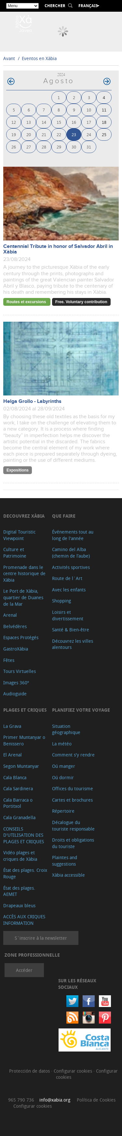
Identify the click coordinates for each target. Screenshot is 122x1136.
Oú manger (63, 766)
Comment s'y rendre (73, 755)
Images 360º (16, 682)
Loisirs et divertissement (67, 615)
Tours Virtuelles (19, 671)
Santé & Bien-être (70, 629)
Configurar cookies (73, 1071)
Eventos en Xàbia (39, 58)
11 (104, 109)
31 (89, 146)
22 (59, 134)
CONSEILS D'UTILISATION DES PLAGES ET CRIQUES (23, 835)
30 (74, 146)
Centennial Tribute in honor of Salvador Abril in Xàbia (58, 249)
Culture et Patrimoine (14, 552)
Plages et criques (25, 710)
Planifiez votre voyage (81, 710)
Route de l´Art (67, 578)
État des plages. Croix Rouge (25, 873)
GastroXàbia (15, 649)
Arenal (10, 615)
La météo (62, 744)
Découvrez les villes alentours (72, 644)
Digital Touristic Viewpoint (19, 535)
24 (89, 134)
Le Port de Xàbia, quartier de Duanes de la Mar (23, 597)
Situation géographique (66, 729)
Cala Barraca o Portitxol (18, 803)
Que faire (63, 516)
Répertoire (63, 811)
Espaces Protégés (20, 637)
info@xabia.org (54, 1100)
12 (13, 122)
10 (89, 109)
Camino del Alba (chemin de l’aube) (71, 552)
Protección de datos (30, 1071)
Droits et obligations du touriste (73, 843)
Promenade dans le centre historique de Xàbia (24, 573)
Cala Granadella (19, 817)
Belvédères (15, 626)
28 (44, 146)
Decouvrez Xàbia (24, 516)
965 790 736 (21, 1100)
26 (13, 146)
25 (104, 134)
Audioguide (15, 694)
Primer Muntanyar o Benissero (24, 740)
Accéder (24, 970)
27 (28, 146)
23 (74, 134)
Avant (9, 58)
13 (28, 122)
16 (74, 122)
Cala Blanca (14, 777)
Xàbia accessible (68, 875)
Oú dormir (63, 777)
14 (44, 122)
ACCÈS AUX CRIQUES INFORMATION (24, 919)
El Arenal (12, 755)
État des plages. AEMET (19, 891)
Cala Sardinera (18, 788)
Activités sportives (71, 567)
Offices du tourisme (72, 788)
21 (44, 134)
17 (89, 122)
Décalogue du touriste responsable (73, 825)
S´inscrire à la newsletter (41, 938)
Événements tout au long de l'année (72, 535)
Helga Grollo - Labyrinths (32, 401)
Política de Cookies (96, 1100)
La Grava (12, 726)
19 (13, 134)
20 (28, 134)
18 (104, 122)
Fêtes (8, 660)
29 (59, 146)
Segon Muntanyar (21, 766)
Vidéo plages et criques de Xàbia (20, 855)
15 (59, 122)
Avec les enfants (69, 590)
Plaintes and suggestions (64, 860)
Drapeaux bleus (19, 905)
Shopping (61, 601)
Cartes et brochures (72, 800)
